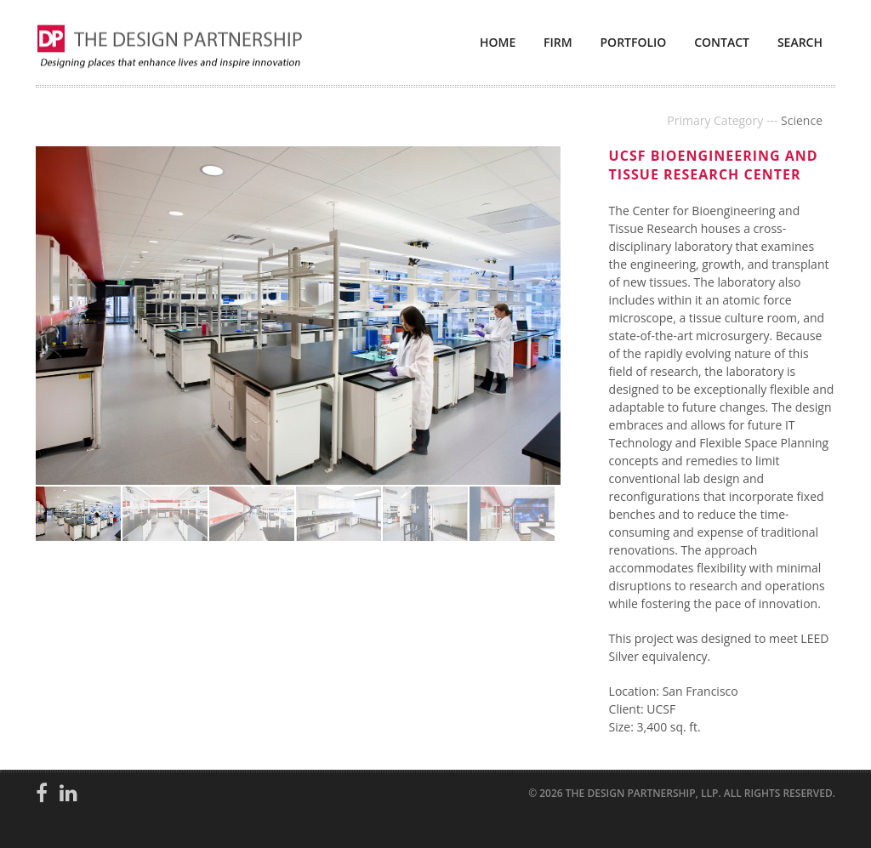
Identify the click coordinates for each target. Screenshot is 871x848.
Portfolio (634, 42)
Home (497, 42)
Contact (721, 42)
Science (802, 120)
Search (800, 42)
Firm (558, 42)
